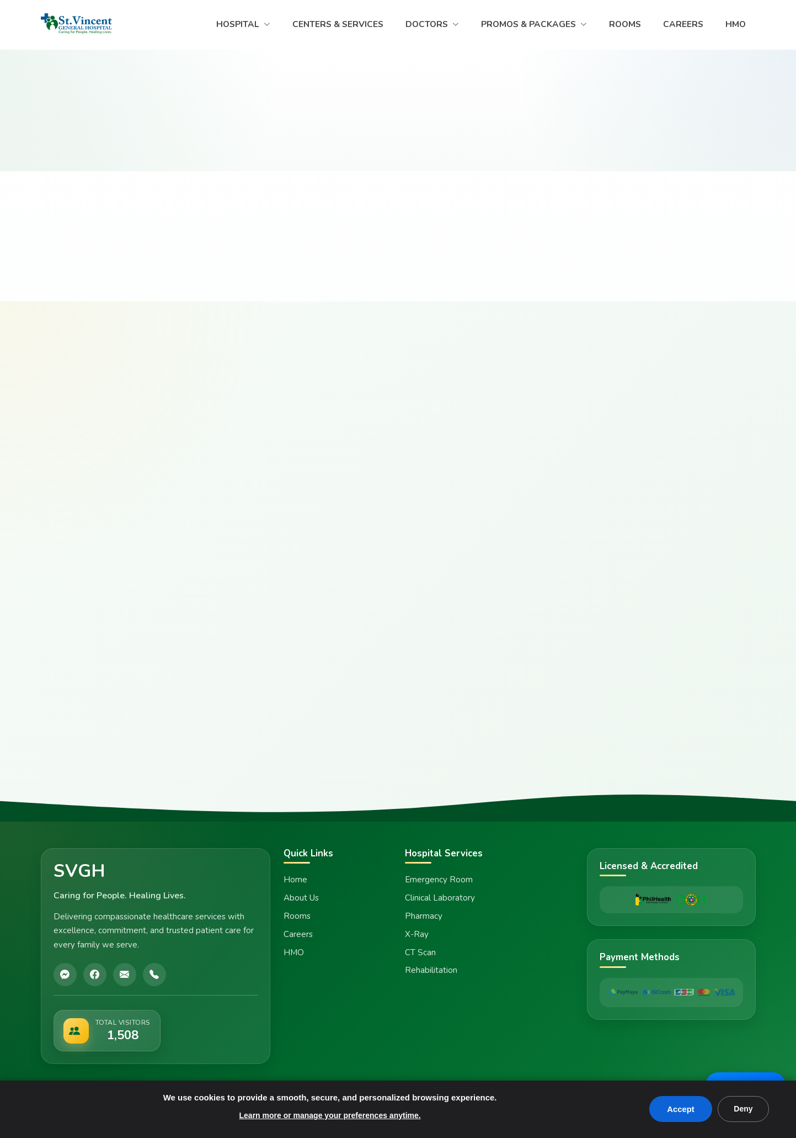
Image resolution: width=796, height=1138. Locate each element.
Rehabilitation (431, 970)
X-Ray (417, 934)
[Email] (124, 974)
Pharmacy (423, 916)
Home (295, 879)
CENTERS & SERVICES (337, 24)
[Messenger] (65, 974)
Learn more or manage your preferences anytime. (329, 1115)
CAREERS (683, 24)
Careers (298, 934)
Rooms (297, 916)
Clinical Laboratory (440, 897)
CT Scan (420, 952)
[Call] (154, 974)
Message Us (744, 1075)
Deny (743, 1108)
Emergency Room (439, 879)
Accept (679, 1109)
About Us (301, 897)
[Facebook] (94, 974)
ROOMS (625, 24)
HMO (735, 24)
